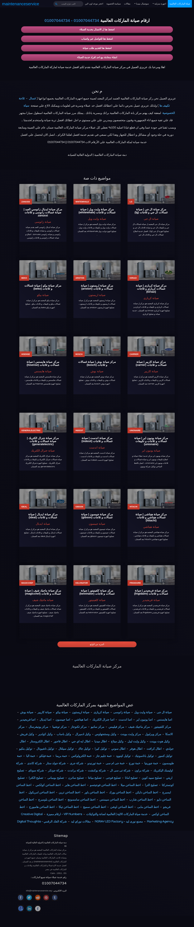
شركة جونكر (55, 770)
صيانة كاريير (44, 712)
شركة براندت (75, 770)
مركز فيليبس (116, 726)
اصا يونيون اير (144, 719)
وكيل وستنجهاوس (105, 734)
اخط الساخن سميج (94, 807)
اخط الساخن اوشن (121, 807)
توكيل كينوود (123, 756)
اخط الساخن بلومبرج (50, 799)
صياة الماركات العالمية (179, 3)
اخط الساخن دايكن (146, 792)
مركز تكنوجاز (79, 726)
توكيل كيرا (101, 748)
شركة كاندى (34, 763)
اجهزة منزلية (160, 3)
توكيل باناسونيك (144, 756)
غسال (32, 98)
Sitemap (61, 836)
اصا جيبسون (63, 719)
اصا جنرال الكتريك (103, 719)
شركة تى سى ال (120, 770)
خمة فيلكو (45, 756)
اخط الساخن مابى (148, 807)
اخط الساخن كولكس (48, 785)
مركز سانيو (97, 726)
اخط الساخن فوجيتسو (103, 785)
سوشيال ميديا (142, 3)
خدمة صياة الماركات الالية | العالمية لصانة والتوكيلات (117, 814)
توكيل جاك (84, 748)
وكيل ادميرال (83, 734)
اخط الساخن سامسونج (81, 799)
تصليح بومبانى (55, 778)
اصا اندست (125, 719)
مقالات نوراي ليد (81, 821)
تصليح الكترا (36, 778)
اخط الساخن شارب (141, 799)
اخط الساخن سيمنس (112, 799)
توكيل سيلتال (66, 748)
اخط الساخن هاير (75, 785)
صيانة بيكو (62, 712)
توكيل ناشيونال (45, 748)
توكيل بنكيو (25, 748)
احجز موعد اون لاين (94, 3)
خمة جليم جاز (104, 756)
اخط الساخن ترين (69, 792)
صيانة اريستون (80, 712)
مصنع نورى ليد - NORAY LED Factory (119, 821)
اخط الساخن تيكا (69, 807)
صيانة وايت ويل (143, 712)
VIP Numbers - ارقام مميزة (64, 814)
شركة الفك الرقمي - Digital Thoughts (42, 821)
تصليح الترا (151, 785)
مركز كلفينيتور (162, 726)
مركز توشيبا (59, 726)
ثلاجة (22, 98)
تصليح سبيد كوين (152, 778)
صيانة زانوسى (121, 712)
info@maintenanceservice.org (39, 891)
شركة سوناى (36, 770)
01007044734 (86, 20)
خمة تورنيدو (94, 763)
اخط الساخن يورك (120, 792)
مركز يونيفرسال (38, 726)
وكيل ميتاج (117, 741)
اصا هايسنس (164, 719)
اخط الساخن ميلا (131, 785)
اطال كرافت (154, 748)
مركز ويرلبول (153, 734)
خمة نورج (134, 763)
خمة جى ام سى (115, 763)
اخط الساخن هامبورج (42, 807)
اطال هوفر (135, 748)
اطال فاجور (60, 741)
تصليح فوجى (113, 778)
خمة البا (30, 756)
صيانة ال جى (164, 712)
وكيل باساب (64, 734)
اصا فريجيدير (27, 719)
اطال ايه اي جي (80, 741)
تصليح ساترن (76, 778)
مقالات (127, 3)
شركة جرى (76, 763)
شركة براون (142, 770)
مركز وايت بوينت (130, 734)
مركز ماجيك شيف (139, 726)
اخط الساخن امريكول (41, 792)
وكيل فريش (27, 734)
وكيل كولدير (45, 734)
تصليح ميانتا (94, 778)
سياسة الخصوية (113, 3)
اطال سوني (118, 748)
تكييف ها (164, 105)
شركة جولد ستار (56, 763)
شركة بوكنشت (97, 770)
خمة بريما (61, 756)
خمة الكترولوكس (81, 756)
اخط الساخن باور (94, 792)
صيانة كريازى (101, 712)
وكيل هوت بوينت (160, 741)
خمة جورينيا (151, 763)
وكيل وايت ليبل (136, 741)
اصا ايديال (45, 719)
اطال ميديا (100, 741)
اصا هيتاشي (81, 719)
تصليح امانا (131, 778)
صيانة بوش (26, 712)
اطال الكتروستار (39, 741)
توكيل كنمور (165, 756)
